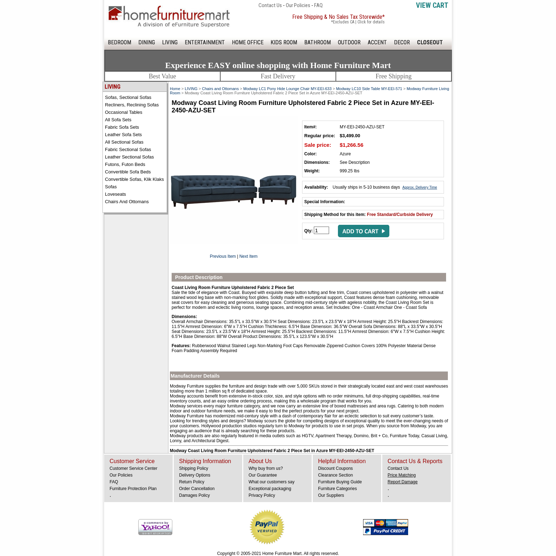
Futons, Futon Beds (125, 164)
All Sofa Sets (118, 119)
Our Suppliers (331, 495)
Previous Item (223, 256)
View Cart (432, 5)
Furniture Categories (337, 488)
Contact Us (270, 5)
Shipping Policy (193, 468)
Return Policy (191, 481)
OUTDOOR (349, 42)
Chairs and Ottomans (127, 201)
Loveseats (115, 194)
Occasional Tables (123, 112)
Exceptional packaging (270, 488)
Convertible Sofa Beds (128, 171)
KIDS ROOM (284, 42)
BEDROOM (119, 42)
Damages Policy (194, 495)
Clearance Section (335, 475)
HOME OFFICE (247, 42)
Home (175, 89)
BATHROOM (317, 42)
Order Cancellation (197, 488)
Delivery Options (194, 475)
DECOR (402, 42)
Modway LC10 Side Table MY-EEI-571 (369, 89)
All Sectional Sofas (124, 142)
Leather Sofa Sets (123, 134)
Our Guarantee (263, 475)
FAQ (318, 5)
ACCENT (377, 42)
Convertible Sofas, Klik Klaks (134, 179)
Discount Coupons (335, 468)
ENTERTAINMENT (205, 42)
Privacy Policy (262, 495)
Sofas (111, 186)
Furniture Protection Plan (133, 488)
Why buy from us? (266, 468)
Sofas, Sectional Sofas (128, 97)
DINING (146, 42)
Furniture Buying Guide (340, 481)
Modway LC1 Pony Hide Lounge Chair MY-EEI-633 (287, 89)
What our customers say (271, 481)
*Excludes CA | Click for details (358, 22)
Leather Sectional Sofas (129, 157)
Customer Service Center (133, 468)
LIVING (170, 42)
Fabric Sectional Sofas (128, 149)
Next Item (248, 256)
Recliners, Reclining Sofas (132, 104)
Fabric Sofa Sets (122, 127)
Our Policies (298, 5)
